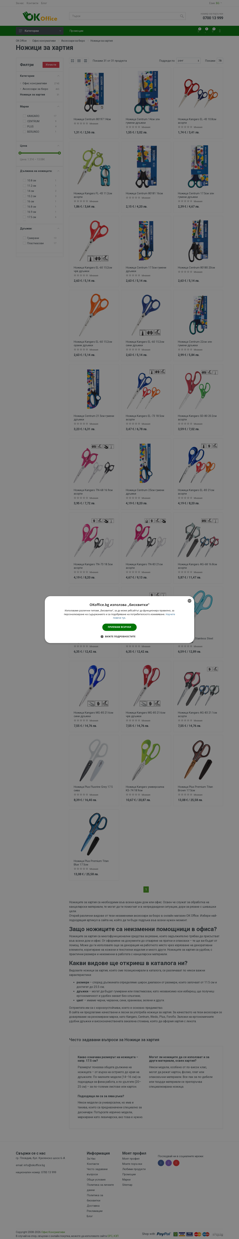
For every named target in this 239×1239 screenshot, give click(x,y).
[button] (119, 636)
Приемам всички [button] (119, 627)
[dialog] (119, 619)
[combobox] (189, 601)
